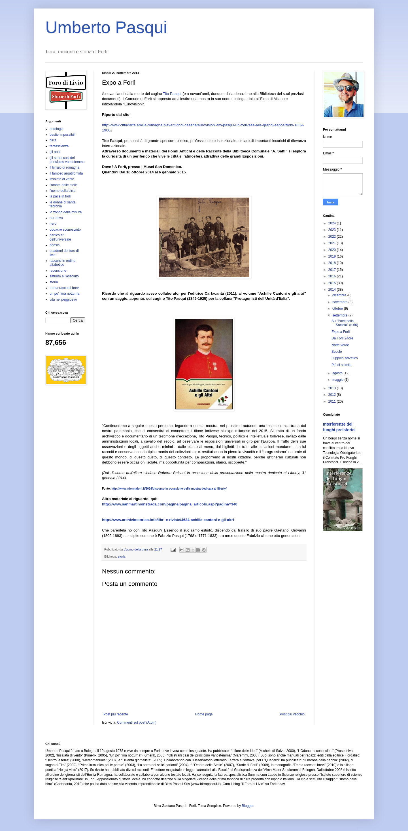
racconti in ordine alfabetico (62, 263)
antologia (56, 129)
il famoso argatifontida (66, 173)
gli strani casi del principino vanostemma (67, 160)
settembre (340, 315)
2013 (332, 388)
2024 (332, 223)
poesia (55, 245)
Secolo (337, 352)
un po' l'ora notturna (64, 294)
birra (53, 140)
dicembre (339, 295)
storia (121, 556)
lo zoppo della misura (66, 212)
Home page (204, 714)
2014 (332, 290)
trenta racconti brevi (64, 288)
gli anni (55, 152)
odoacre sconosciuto (65, 229)
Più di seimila (342, 365)
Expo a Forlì (341, 332)
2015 (332, 283)
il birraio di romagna (64, 167)
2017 (332, 270)
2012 (332, 395)
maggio (338, 380)
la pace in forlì (60, 196)
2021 (332, 243)
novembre (340, 302)
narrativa (56, 218)
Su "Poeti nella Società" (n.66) (345, 323)
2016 (332, 276)
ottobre (338, 309)
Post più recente (115, 714)
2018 (332, 263)
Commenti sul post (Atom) (136, 722)
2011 (332, 401)
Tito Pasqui (172, 94)
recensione (58, 271)
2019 (332, 256)
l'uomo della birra (62, 191)
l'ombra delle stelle (64, 185)
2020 (332, 250)
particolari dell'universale (60, 237)
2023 (332, 230)
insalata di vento (62, 179)
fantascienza (59, 146)
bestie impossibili (62, 135)
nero (53, 224)
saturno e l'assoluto (64, 276)
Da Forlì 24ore (342, 338)
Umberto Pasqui (106, 27)
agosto (337, 373)
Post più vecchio (292, 714)
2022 (332, 237)
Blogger (248, 806)
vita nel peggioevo (63, 299)
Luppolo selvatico (345, 358)
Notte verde (340, 345)
